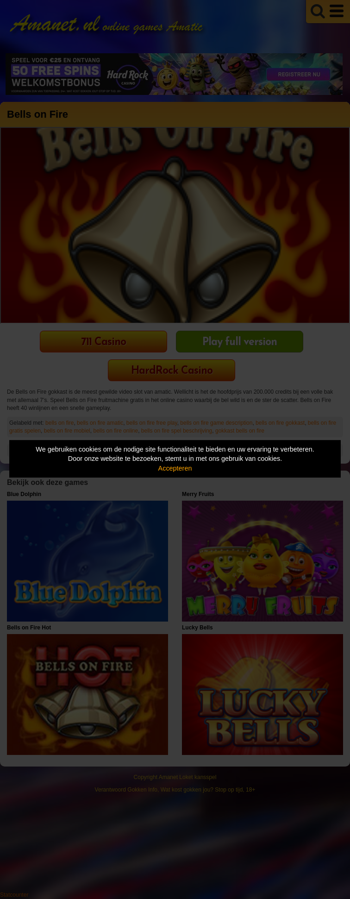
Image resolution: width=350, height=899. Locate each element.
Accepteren (175, 468)
